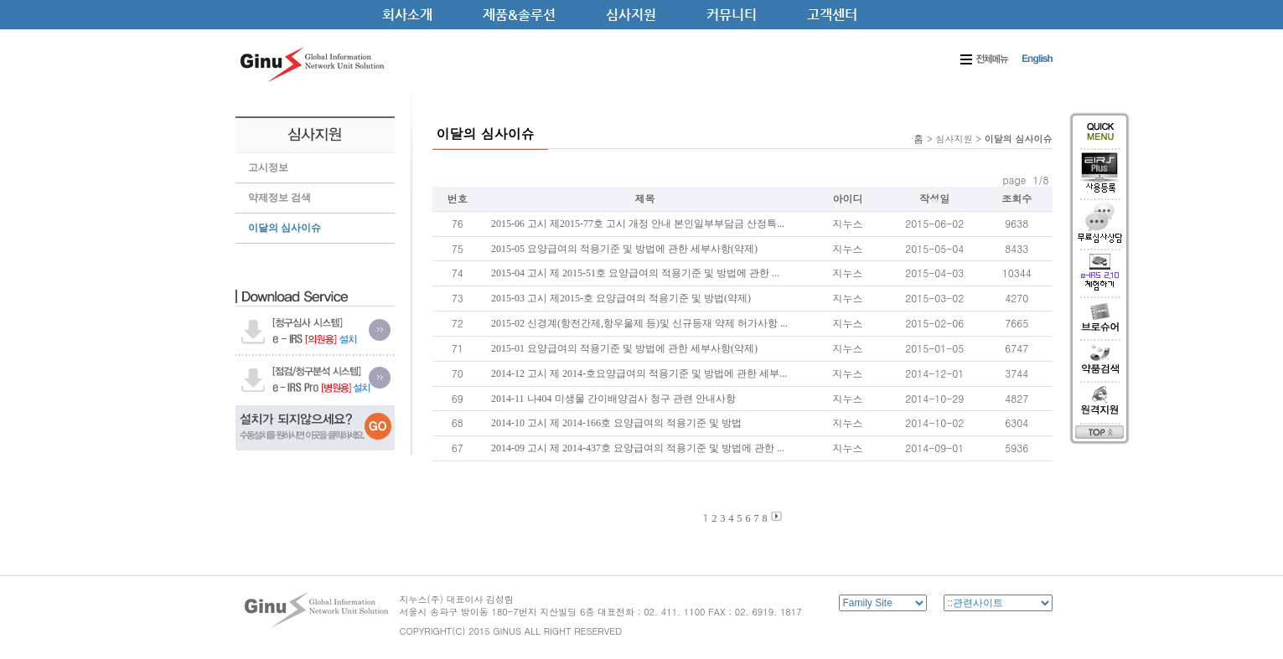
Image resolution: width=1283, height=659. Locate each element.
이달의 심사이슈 (284, 228)
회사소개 (407, 15)
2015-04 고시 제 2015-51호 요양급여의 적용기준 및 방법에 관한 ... (635, 273)
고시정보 (268, 167)
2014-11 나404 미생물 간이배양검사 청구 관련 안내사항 (613, 398)
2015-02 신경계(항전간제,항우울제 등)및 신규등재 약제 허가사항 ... (639, 323)
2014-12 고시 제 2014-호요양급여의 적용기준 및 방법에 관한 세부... (639, 373)
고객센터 (832, 15)
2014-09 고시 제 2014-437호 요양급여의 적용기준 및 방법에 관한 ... (637, 448)
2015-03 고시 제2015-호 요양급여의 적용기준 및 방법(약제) (621, 298)
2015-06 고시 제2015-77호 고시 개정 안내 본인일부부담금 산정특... (637, 223)
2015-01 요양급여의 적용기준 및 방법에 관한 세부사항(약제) (624, 348)
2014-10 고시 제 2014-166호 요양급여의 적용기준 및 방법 (616, 423)
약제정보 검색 (279, 197)
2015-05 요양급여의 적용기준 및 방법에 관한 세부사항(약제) (624, 249)
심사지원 (631, 15)
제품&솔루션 (519, 15)
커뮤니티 (731, 15)
